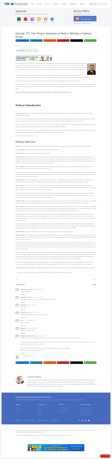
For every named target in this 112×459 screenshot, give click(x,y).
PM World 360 (44, 384)
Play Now (18, 46)
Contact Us (18, 410)
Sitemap (39, 410)
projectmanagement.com (33, 384)
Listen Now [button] (47, 4)
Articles (39, 412)
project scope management (61, 86)
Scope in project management (22, 81)
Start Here (39, 4)
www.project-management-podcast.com (74, 113)
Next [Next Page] (94, 279)
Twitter (44, 386)
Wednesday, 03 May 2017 (32, 328)
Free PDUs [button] (63, 4)
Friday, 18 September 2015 (29, 320)
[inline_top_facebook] (22, 40)
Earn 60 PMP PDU (63, 410)
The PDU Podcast (63, 408)
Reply (24, 294)
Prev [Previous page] (17, 279)
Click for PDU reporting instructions (82, 23)
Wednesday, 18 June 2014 (37, 297)
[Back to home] (16, 4)
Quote (21, 294)
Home (32, 4)
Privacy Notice (54, 420)
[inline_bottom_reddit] (49, 362)
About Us (18, 408)
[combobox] (98, 3)
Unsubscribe (40, 415)
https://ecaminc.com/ (29, 75)
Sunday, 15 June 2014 (38, 289)
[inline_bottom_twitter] (76, 362)
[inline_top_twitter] (76, 40)
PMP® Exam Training (85, 408)
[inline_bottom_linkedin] (36, 362)
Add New (94, 284)
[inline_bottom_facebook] (22, 362)
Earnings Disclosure (43, 420)
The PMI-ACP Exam (45, 55)
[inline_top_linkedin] (36, 40)
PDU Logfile (62, 412)
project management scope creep (55, 67)
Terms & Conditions (30, 420)
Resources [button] (82, 4)
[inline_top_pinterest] (63, 40)
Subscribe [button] (56, 4)
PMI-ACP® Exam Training (86, 412)
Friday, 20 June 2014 (32, 305)
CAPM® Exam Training (86, 415)
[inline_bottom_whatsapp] (90, 362)
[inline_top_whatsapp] (90, 40)
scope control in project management (73, 69)
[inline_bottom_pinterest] (63, 362)
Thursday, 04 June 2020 (41, 336)
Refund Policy (19, 420)
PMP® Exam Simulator (85, 410)
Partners (17, 412)
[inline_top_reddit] (49, 40)
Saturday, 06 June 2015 (35, 312)
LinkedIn (60, 386)
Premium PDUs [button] (73, 4)
